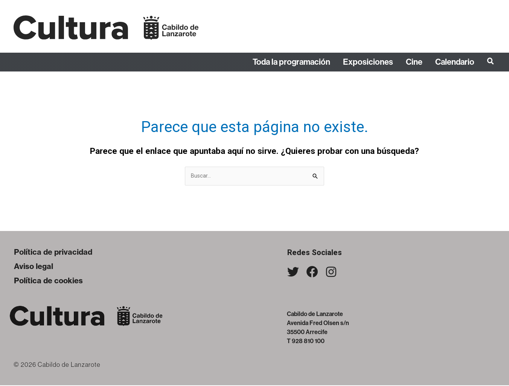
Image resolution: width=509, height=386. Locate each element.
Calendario (454, 62)
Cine (414, 62)
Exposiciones (368, 62)
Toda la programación (291, 62)
